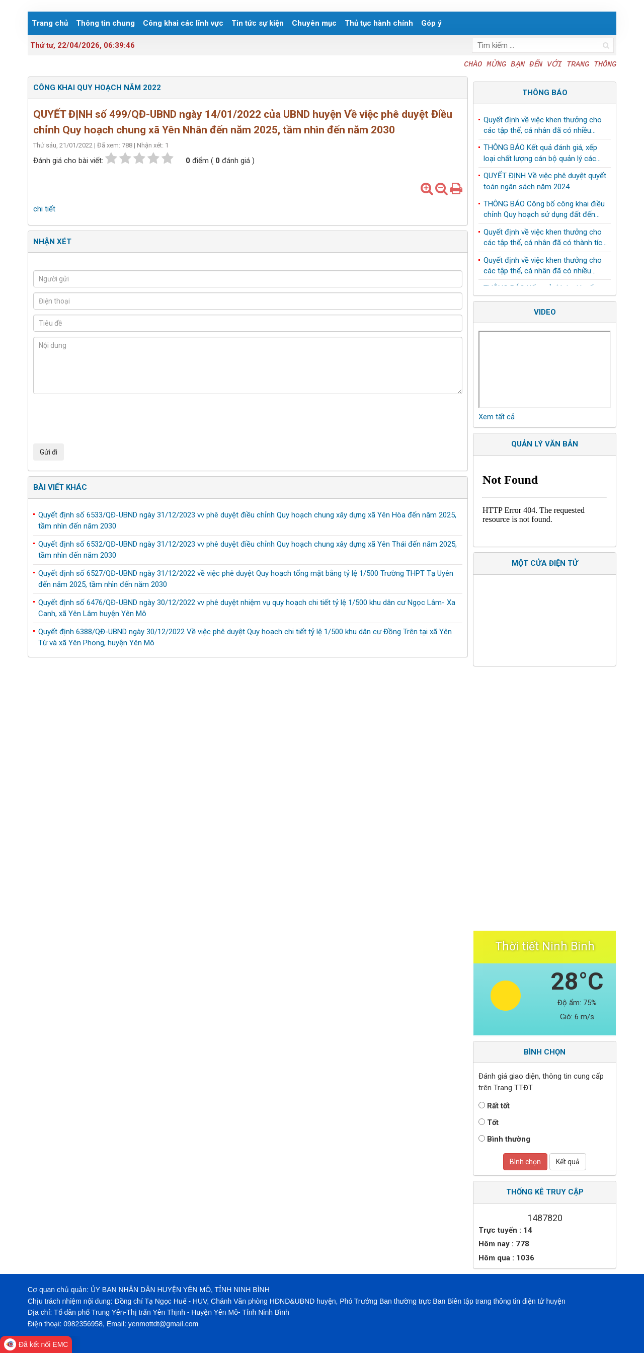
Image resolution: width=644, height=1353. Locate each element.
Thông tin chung (105, 23)
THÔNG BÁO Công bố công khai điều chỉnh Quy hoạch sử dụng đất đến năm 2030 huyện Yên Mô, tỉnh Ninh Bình (544, 211)
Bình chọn (525, 1162)
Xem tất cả (496, 416)
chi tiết (44, 208)
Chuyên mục (314, 23)
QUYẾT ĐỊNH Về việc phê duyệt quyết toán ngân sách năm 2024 (545, 183)
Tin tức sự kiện (257, 23)
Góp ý (431, 23)
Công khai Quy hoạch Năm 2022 (97, 87)
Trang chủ (50, 23)
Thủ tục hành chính (379, 23)
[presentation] (109, 418)
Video (545, 312)
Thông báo (545, 92)
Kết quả (568, 1162)
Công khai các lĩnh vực (183, 23)
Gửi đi (48, 452)
